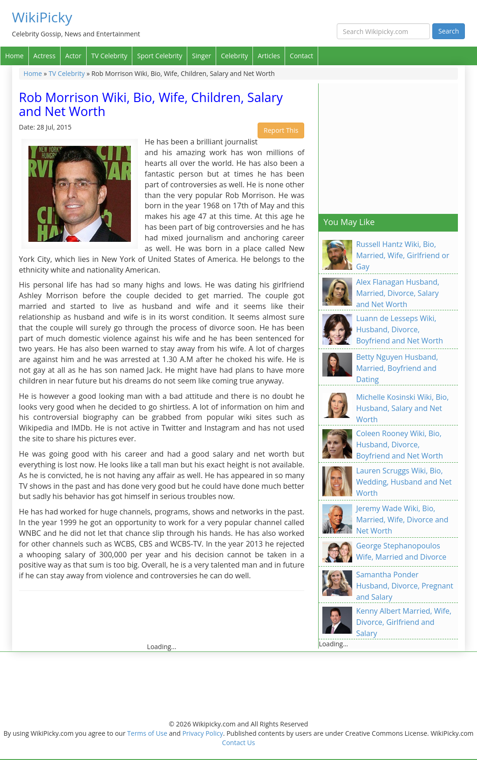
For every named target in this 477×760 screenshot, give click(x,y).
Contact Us (238, 742)
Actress (44, 55)
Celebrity (234, 55)
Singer (201, 55)
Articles (269, 55)
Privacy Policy (202, 733)
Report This (281, 130)
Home (14, 55)
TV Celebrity (109, 55)
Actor (73, 55)
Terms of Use (147, 733)
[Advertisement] (188, 621)
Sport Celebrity (159, 55)
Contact (301, 55)
